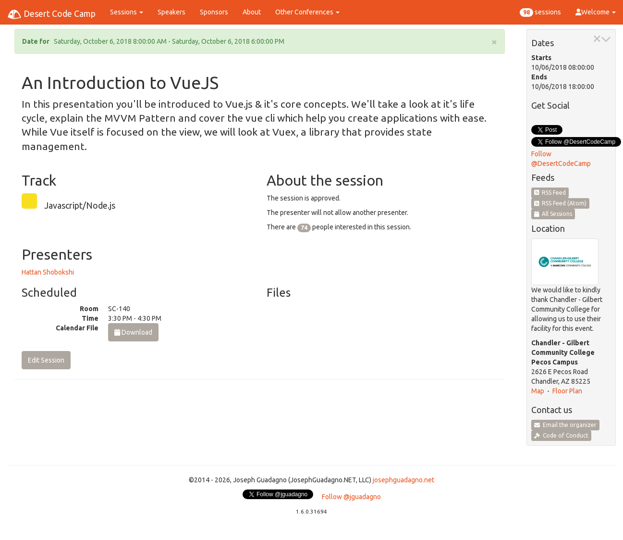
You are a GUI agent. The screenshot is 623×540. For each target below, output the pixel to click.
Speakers (171, 12)
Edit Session (46, 360)
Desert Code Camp (51, 14)
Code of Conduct (561, 435)
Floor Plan (567, 391)
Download (133, 332)
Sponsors (214, 12)
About (252, 12)
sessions (540, 12)
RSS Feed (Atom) (560, 203)
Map (537, 391)
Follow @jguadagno (351, 497)
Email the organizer (565, 425)
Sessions (126, 12)
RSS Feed (550, 192)
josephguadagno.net (403, 480)
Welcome (595, 12)
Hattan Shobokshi (48, 272)
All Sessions (553, 214)
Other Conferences (307, 12)
